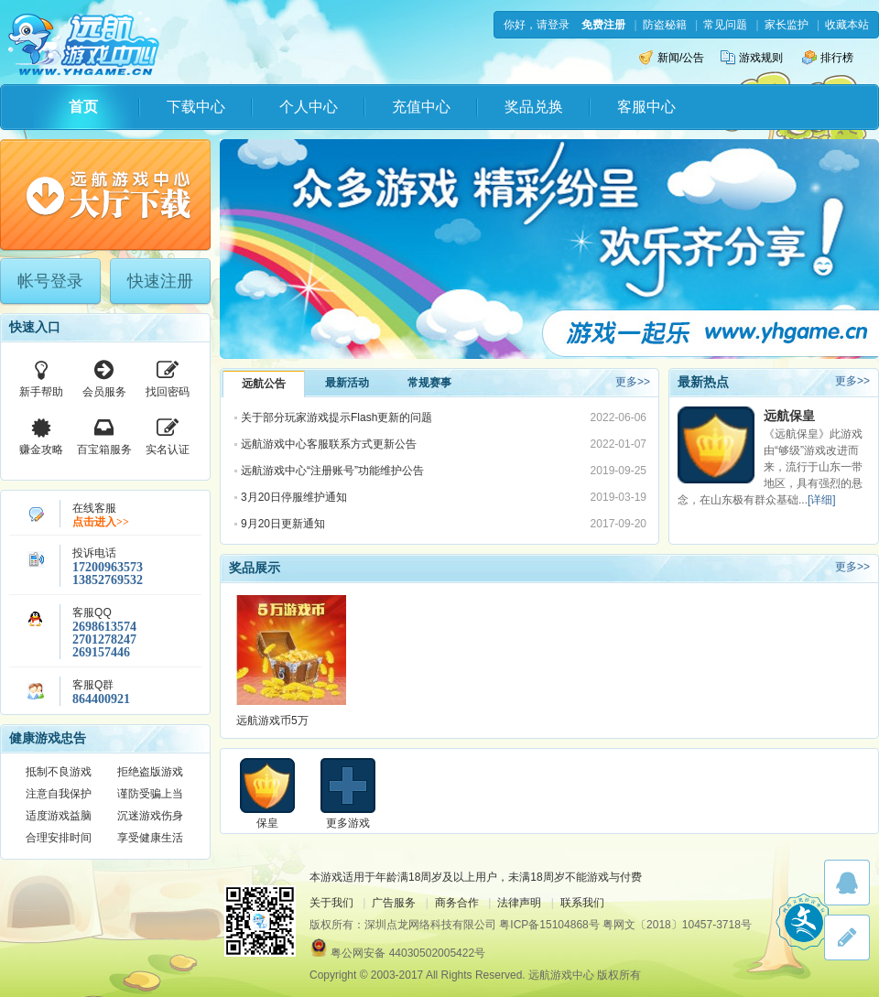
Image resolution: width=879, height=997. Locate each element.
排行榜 (827, 57)
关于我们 (331, 902)
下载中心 (196, 106)
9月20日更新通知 (283, 523)
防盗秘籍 (665, 24)
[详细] (822, 499)
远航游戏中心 (83, 42)
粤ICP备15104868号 (549, 924)
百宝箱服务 (104, 435)
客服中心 (646, 106)
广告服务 (394, 902)
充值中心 (421, 106)
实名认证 (168, 435)
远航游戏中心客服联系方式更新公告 (329, 444)
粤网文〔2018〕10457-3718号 (677, 924)
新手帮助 (41, 377)
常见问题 (725, 24)
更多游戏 (348, 823)
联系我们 (582, 902)
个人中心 (308, 106)
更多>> (632, 381)
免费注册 (603, 24)
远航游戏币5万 (272, 720)
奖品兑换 (534, 106)
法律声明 (519, 902)
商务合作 (457, 902)
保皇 (267, 823)
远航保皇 (789, 415)
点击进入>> (100, 521)
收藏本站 (847, 24)
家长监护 (786, 24)
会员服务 (104, 377)
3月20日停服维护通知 (294, 497)
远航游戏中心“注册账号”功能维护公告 (332, 470)
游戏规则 (752, 57)
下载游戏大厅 (105, 195)
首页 (83, 106)
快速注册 (160, 281)
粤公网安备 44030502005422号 (408, 953)
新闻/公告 (671, 57)
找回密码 (168, 377)
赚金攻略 (41, 435)
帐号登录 (50, 281)
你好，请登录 (537, 24)
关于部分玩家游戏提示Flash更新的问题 (336, 417)
